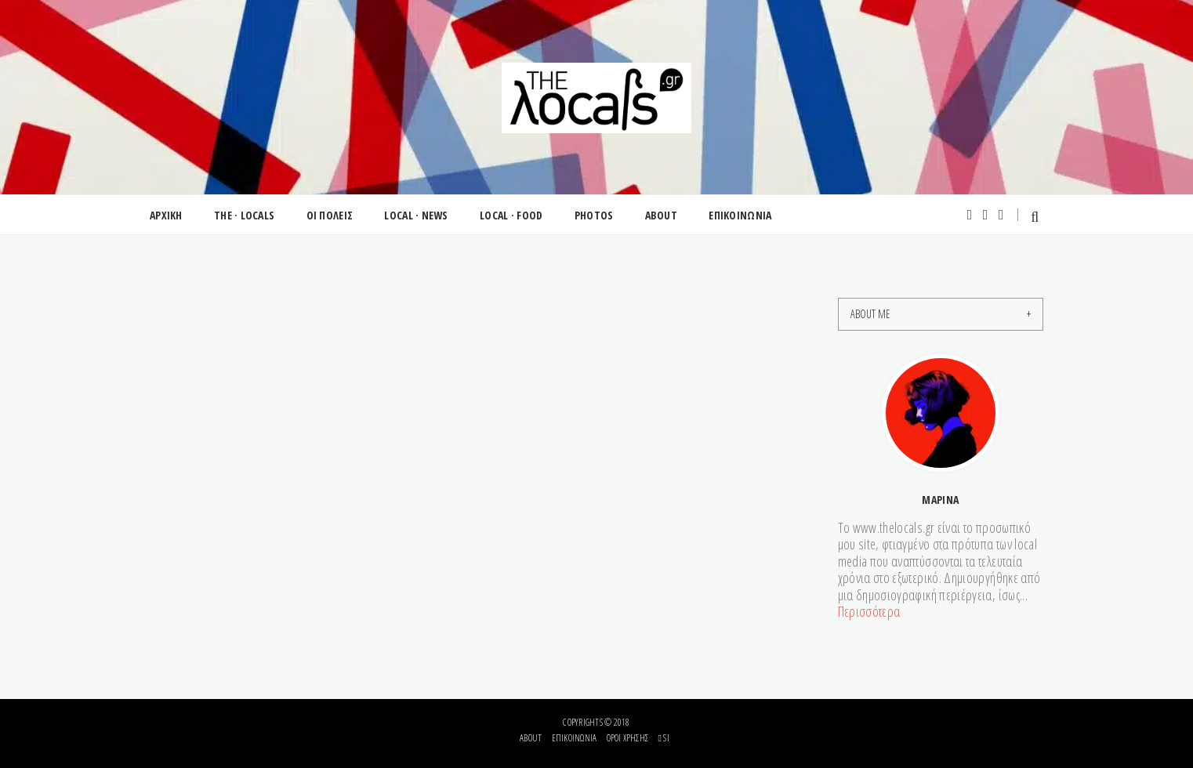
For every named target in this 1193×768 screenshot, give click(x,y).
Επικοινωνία (574, 737)
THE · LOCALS (244, 215)
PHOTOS (594, 215)
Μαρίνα (940, 499)
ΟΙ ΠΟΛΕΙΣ (330, 215)
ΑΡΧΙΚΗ (166, 215)
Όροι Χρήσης (628, 737)
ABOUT (661, 215)
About (531, 737)
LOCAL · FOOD (511, 215)
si (663, 737)
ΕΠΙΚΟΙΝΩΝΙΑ (740, 215)
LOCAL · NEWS (416, 215)
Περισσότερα (869, 611)
